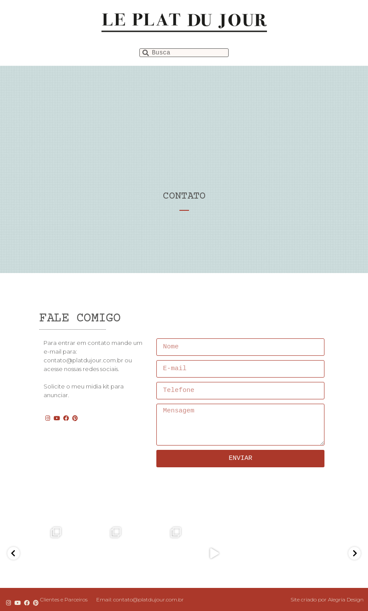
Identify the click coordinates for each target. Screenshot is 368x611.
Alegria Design (346, 599)
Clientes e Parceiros (64, 599)
